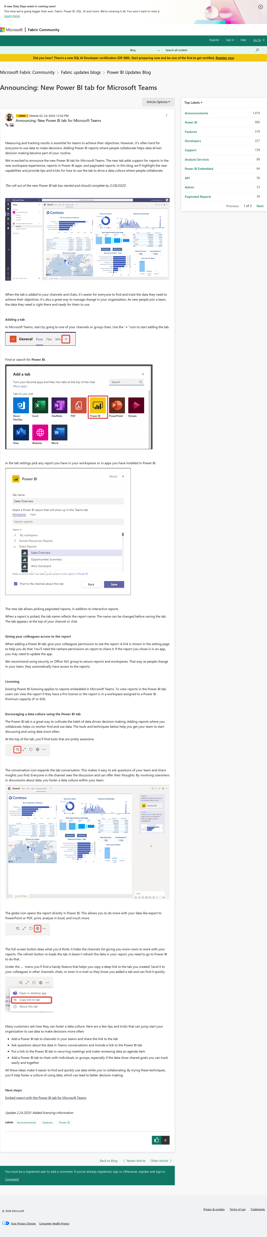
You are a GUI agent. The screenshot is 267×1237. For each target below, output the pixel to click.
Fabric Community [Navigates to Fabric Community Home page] (43, 29)
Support (175, 29)
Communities (123, 29)
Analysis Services (197, 159)
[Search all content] (212, 50)
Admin (189, 187)
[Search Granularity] (145, 50)
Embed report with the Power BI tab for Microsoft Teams (45, 1097)
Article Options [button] (157, 102)
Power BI (64, 1122)
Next (260, 206)
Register (214, 40)
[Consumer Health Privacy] (54, 1223)
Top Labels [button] (192, 102)
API (187, 178)
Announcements (26, 1122)
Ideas (104, 29)
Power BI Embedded (199, 168)
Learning (157, 29)
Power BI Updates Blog (129, 72)
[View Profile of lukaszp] (34, 115)
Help (243, 40)
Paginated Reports (198, 196)
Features (48, 1122)
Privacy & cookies (214, 1209)
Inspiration (87, 29)
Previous (232, 206)
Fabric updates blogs (81, 72)
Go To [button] (257, 40)
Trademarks (258, 1209)
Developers (193, 141)
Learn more (12, 16)
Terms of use (238, 1209)
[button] (167, 115)
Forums (68, 29)
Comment (12, 1179)
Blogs (141, 29)
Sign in (230, 40)
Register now (225, 58)
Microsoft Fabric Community (27, 72)
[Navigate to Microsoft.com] (11, 29)
